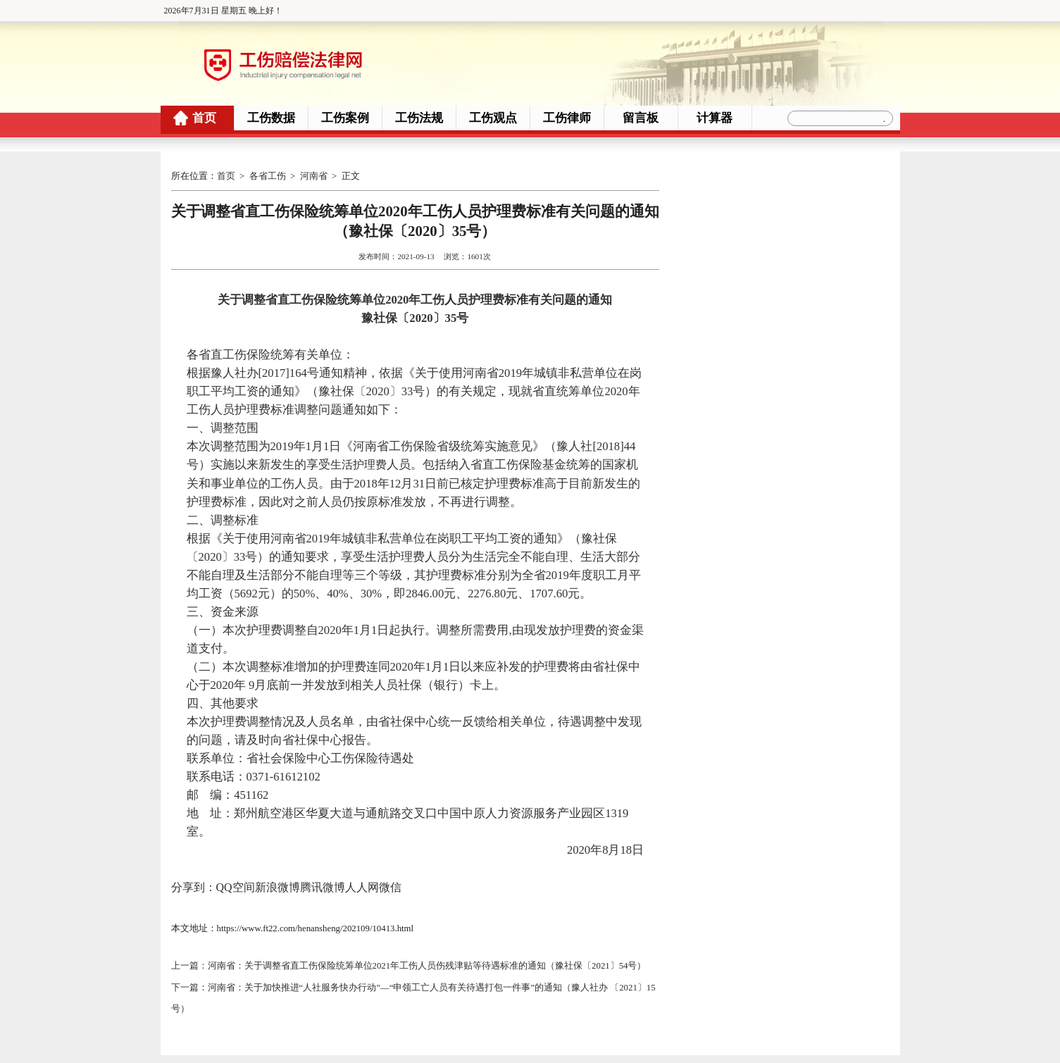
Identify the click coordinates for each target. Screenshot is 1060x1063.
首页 (204, 118)
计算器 (714, 118)
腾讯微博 (322, 887)
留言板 (641, 118)
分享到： (193, 887)
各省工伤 (267, 176)
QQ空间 (235, 887)
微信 (390, 887)
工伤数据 (271, 118)
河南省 (314, 176)
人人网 (362, 887)
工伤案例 (345, 118)
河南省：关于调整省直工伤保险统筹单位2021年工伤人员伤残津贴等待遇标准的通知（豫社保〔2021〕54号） (427, 964)
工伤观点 (493, 118)
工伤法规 (419, 118)
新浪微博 (277, 887)
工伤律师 (567, 118)
